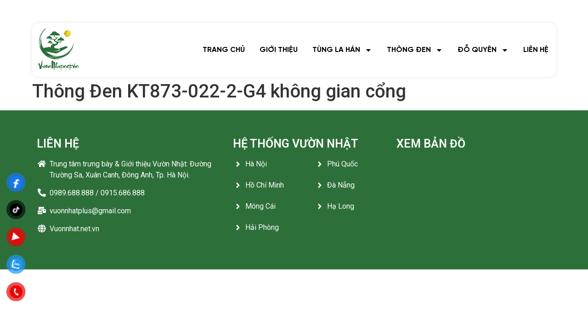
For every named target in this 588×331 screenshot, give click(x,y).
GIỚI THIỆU (279, 50)
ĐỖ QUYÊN (483, 50)
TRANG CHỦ (224, 50)
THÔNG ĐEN (415, 50)
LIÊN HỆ (535, 50)
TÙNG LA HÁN (342, 50)
